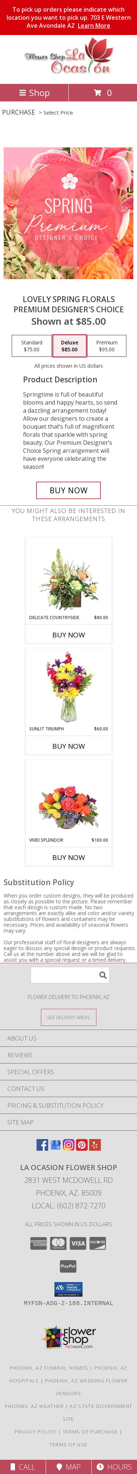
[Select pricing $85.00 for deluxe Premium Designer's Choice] (69, 345)
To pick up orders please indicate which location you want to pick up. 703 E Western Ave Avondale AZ (69, 17)
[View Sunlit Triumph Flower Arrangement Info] (68, 687)
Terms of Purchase (90, 1431)
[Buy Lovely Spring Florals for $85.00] (68, 490)
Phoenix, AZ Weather (34, 1406)
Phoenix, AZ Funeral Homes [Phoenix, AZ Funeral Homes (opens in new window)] (49, 1368)
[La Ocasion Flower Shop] (69, 73)
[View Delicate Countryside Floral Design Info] (68, 576)
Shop (34, 92)
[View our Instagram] (69, 1148)
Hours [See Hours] (114, 1467)
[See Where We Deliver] (68, 1017)
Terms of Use (69, 1444)
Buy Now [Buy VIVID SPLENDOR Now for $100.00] (68, 857)
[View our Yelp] (95, 1148)
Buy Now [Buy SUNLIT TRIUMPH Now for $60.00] (68, 746)
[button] (68, 1289)
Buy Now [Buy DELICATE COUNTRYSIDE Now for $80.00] (68, 635)
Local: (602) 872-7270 (69, 1206)
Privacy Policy (36, 1431)
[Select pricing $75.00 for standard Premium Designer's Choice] (32, 345)
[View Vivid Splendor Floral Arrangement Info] (68, 799)
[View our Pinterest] (82, 1148)
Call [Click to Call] (23, 1467)
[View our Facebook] (42, 1148)
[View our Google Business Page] (55, 1148)
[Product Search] (70, 975)
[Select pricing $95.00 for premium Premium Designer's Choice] (107, 345)
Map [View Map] (69, 1467)
